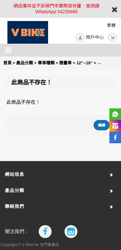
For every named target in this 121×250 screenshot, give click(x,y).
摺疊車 (65, 62)
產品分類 (24, 62)
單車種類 (46, 62)
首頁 (7, 62)
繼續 (101, 125)
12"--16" (84, 62)
